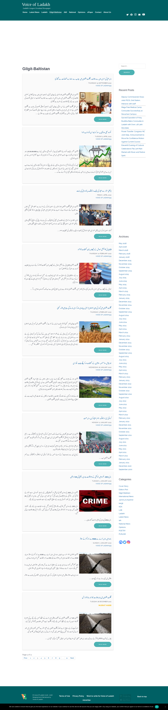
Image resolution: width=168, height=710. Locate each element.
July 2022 (122, 401)
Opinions (122, 527)
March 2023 (123, 374)
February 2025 (124, 295)
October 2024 (124, 308)
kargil (121, 503)
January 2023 (124, 380)
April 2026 (123, 247)
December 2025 (125, 261)
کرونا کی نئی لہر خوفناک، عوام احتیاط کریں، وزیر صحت (97, 418)
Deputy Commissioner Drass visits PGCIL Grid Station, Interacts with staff (132, 100)
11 (67, 658)
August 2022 (124, 398)
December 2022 (125, 384)
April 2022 (123, 411)
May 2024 (122, 326)
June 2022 (123, 404)
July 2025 (122, 278)
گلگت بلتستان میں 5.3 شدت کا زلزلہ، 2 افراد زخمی (96, 597)
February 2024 (124, 336)
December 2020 (125, 466)
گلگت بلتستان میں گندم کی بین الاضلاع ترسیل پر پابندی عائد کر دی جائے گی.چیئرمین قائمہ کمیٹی (84, 307)
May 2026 (123, 243)
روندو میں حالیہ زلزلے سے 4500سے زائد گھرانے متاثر (95, 538)
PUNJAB (122, 534)
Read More (102, 119)
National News (124, 524)
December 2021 (125, 425)
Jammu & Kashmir (126, 500)
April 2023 (123, 370)
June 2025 (123, 281)
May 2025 (122, 285)
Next (72, 658)
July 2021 (122, 442)
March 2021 (123, 456)
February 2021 (124, 459)
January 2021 (124, 463)
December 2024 (125, 302)
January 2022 (124, 421)
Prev (25, 658)
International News (126, 496)
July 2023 (122, 360)
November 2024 (125, 305)
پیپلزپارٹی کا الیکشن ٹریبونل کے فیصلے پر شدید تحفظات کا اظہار (94, 249)
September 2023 (125, 353)
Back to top (142, 696)
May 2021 (122, 449)
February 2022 (124, 418)
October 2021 (124, 432)
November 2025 (125, 264)
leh (120, 520)
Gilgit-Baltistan (124, 493)
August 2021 (124, 439)
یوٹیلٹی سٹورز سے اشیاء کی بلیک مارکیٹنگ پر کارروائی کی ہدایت (93, 190)
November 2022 (125, 387)
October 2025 (124, 267)
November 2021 (125, 428)
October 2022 (124, 391)
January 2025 (124, 298)
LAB (120, 510)
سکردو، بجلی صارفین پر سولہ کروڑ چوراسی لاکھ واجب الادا (96, 132)
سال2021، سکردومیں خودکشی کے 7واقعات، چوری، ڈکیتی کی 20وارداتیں (90, 476)
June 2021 (123, 445)
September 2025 (125, 271)
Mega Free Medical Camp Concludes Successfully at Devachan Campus (131, 110)
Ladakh (122, 514)
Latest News (124, 517)
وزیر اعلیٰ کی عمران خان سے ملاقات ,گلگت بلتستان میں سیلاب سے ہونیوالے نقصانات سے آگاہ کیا (83, 78)
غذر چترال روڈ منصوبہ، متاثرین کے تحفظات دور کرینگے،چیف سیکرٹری (92, 363)
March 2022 (123, 415)
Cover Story (123, 486)
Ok (157, 707)
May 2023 (122, 367)
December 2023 (125, 343)
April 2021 (122, 452)
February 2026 (124, 254)
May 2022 (122, 408)
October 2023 (124, 350)
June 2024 (123, 322)
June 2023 (123, 363)
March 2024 (123, 332)
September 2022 (125, 394)
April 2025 (123, 288)
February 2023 (124, 377)
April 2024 (123, 329)
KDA (120, 507)
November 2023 (125, 346)
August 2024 (124, 315)
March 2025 (123, 291)
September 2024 (125, 312)
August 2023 (124, 356)
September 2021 (125, 435)
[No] (165, 707)
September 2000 (125, 469)
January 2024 (124, 339)
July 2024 (122, 319)
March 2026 (123, 250)
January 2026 (124, 257)
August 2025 (124, 274)
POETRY (122, 531)
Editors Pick (123, 490)
